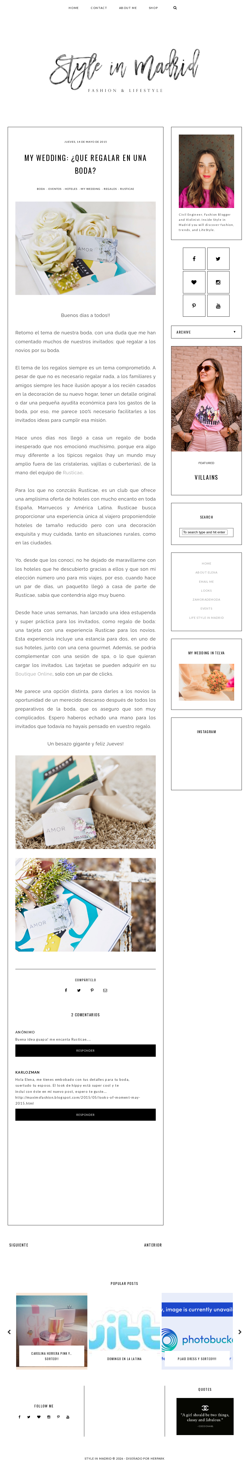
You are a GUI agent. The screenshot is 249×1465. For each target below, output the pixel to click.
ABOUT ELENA (206, 574)
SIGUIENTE (18, 1244)
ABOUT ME (128, 7)
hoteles (71, 188)
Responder (85, 1050)
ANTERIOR (153, 1244)
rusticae (127, 188)
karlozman (27, 1072)
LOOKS (206, 592)
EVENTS (207, 610)
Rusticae (72, 472)
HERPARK (158, 1458)
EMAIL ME (206, 583)
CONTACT (99, 7)
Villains (206, 479)
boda (41, 188)
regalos (111, 188)
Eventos (55, 188)
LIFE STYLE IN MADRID (206, 619)
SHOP (153, 7)
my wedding (91, 188)
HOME (74, 7)
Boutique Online (34, 673)
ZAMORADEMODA (206, 601)
